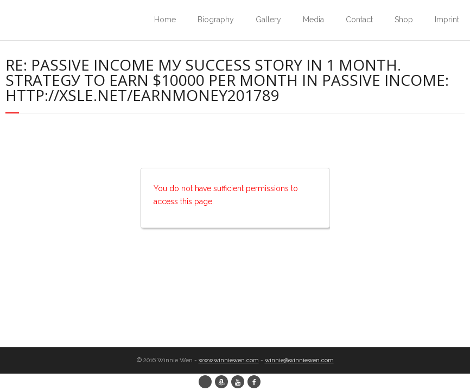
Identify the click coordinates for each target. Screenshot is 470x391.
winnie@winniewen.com (299, 360)
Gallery (268, 19)
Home (165, 19)
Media (313, 19)
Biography (216, 19)
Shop (404, 19)
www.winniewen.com (229, 360)
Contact (359, 19)
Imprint (447, 19)
